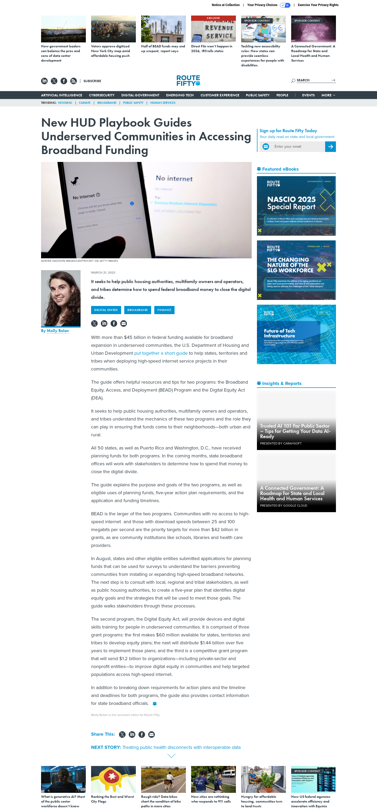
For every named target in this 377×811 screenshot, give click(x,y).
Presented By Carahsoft (281, 443)
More (328, 95)
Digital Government (140, 95)
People (282, 95)
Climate (85, 103)
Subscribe (92, 80)
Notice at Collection (226, 5)
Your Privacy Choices (268, 5)
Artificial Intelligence (61, 95)
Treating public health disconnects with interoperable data (181, 747)
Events (308, 95)
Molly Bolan (58, 330)
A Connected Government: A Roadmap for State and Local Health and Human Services (292, 493)
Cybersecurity (102, 95)
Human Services (162, 103)
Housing (65, 103)
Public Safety (258, 95)
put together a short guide (161, 353)
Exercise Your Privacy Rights (318, 5)
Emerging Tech (180, 95)
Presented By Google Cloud (283, 505)
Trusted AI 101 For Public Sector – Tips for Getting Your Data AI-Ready (295, 431)
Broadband (106, 103)
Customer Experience (220, 95)
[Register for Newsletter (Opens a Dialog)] (330, 146)
